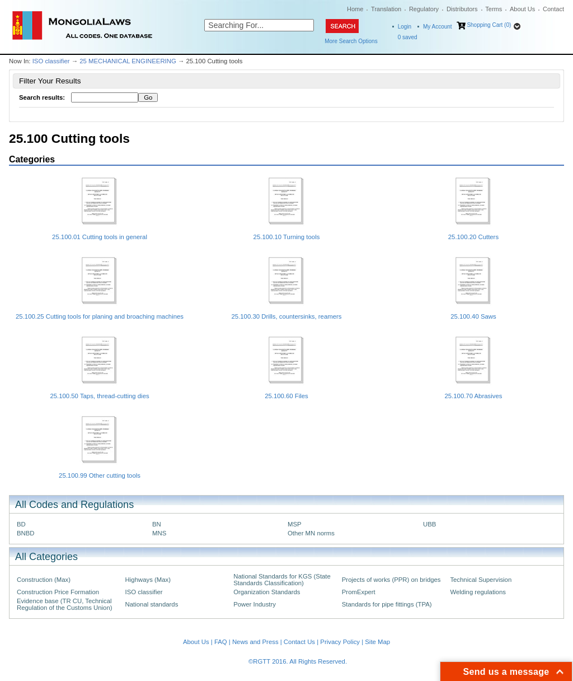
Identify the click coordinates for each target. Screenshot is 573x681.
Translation (386, 9)
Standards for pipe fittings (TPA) (387, 604)
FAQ (220, 641)
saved (407, 37)
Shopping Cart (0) (489, 25)
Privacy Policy (340, 641)
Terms (493, 9)
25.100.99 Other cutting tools (99, 475)
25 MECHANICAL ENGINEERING (127, 61)
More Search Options (351, 41)
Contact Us (299, 641)
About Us (522, 9)
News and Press (255, 641)
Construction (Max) (44, 579)
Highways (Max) (148, 579)
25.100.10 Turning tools (286, 237)
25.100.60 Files (286, 396)
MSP (295, 524)
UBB (429, 524)
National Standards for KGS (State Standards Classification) (282, 579)
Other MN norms (311, 533)
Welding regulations (478, 592)
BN (156, 524)
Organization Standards (266, 592)
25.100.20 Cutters (473, 237)
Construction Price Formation (58, 592)
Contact (553, 9)
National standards (152, 604)
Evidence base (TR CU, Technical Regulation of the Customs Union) (64, 604)
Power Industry (254, 604)
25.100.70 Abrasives (473, 396)
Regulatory (424, 9)
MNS (159, 533)
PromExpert (358, 592)
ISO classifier (51, 61)
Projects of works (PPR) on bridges (391, 579)
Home (355, 9)
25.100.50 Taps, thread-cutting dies (99, 396)
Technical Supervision (480, 579)
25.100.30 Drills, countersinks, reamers (286, 316)
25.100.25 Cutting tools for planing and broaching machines (100, 316)
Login (404, 27)
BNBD (26, 533)
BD (21, 524)
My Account (437, 27)
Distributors (462, 9)
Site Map (377, 641)
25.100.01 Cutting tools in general (99, 237)
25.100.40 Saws (473, 316)
